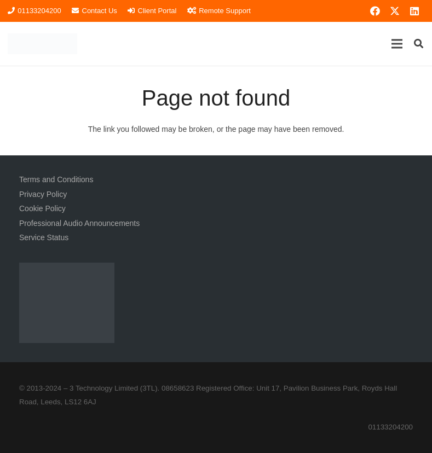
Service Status (43, 237)
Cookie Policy (42, 208)
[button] (396, 43)
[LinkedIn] (414, 11)
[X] (395, 11)
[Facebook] (375, 11)
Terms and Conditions (56, 179)
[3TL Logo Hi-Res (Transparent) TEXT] (42, 43)
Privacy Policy (43, 194)
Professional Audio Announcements (79, 223)
